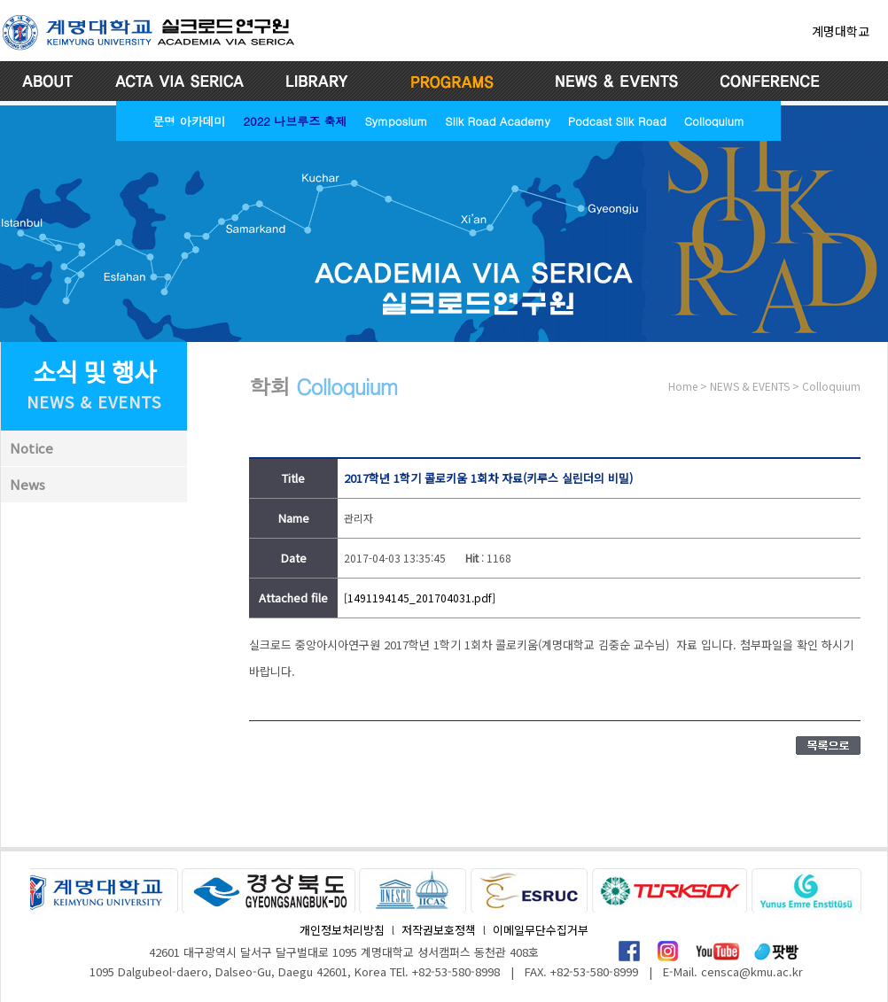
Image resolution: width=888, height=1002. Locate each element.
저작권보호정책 (438, 929)
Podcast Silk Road (617, 121)
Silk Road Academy (497, 121)
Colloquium (714, 121)
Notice (31, 448)
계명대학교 (840, 31)
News (27, 484)
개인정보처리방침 (342, 929)
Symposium (395, 121)
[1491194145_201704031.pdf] (419, 597)
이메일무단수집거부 (540, 929)
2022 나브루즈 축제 (295, 121)
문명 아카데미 (188, 121)
